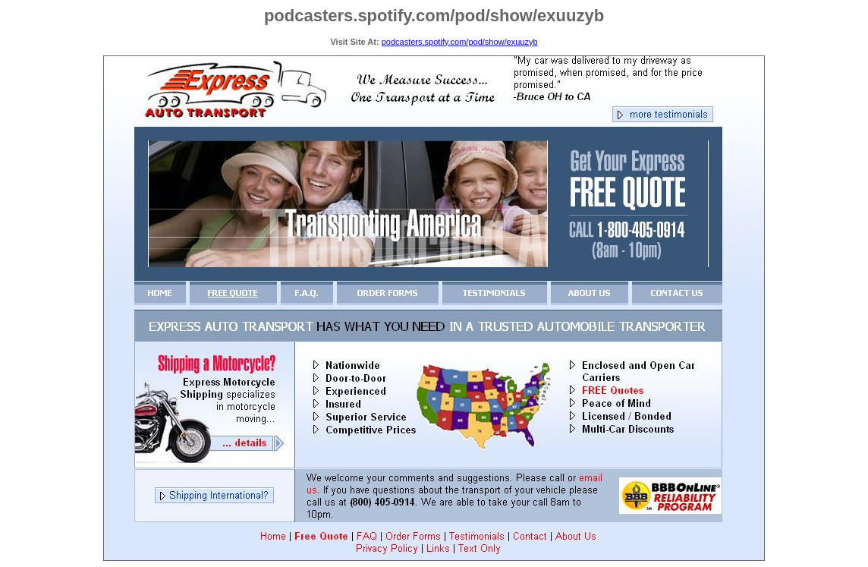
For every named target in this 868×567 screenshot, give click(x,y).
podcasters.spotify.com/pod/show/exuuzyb (460, 41)
